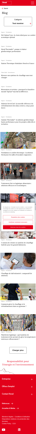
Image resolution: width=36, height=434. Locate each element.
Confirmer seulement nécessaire (18, 222)
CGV (14, 423)
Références (8, 403)
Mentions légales (7, 416)
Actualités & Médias (11, 408)
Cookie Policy (6, 423)
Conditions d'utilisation (22, 416)
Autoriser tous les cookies (18, 227)
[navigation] (32, 3)
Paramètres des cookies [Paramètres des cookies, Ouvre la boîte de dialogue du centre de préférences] (18, 217)
